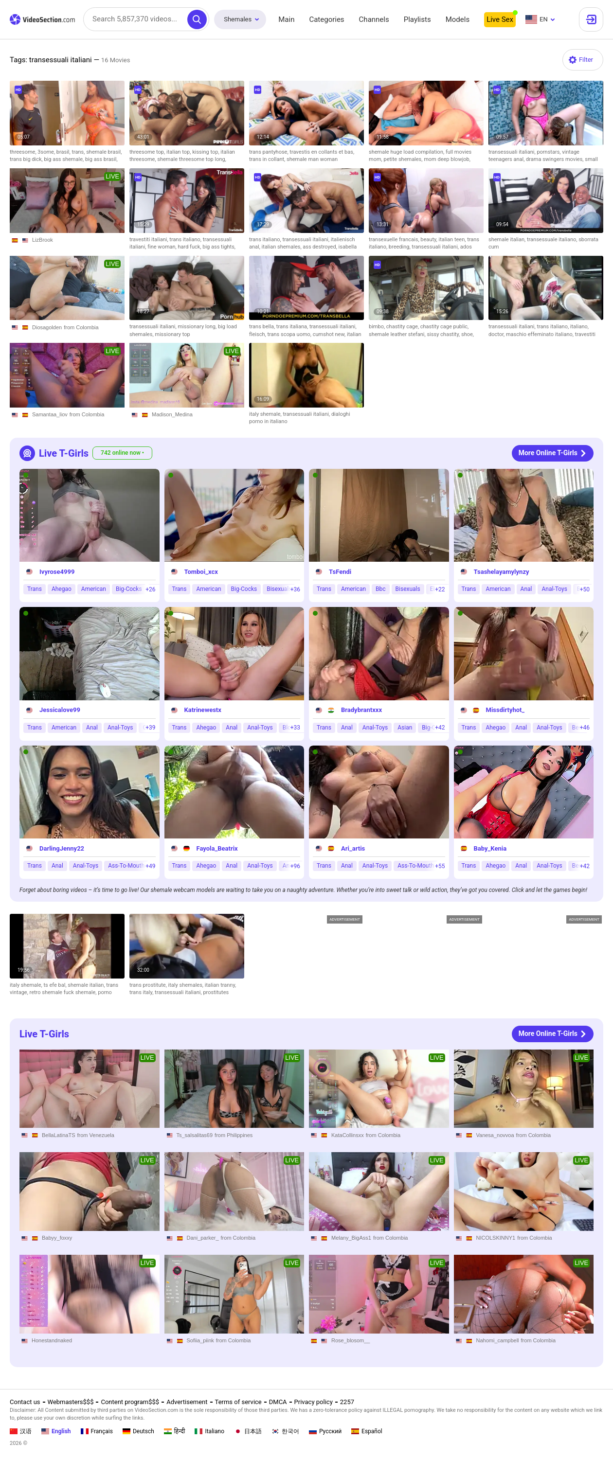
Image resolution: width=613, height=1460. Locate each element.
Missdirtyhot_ (505, 709)
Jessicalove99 (59, 709)
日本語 (248, 1431)
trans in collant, (268, 159)
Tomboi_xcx (201, 571)
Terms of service (238, 1402)
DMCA (278, 1402)
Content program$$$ (130, 1402)
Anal (526, 589)
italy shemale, (266, 414)
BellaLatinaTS (58, 1135)
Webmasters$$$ (71, 1402)
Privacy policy (313, 1402)
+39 (150, 727)
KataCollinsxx (347, 1135)
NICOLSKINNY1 (496, 1237)
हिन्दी (174, 1431)
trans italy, (142, 992)
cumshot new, (330, 334)
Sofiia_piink (200, 1340)
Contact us (25, 1402)
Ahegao (62, 589)
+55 (440, 866)
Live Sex (500, 19)
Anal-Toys (554, 589)
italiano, (579, 326)
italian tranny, (220, 985)
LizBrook (42, 240)
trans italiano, (185, 239)
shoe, (467, 334)
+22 (440, 589)
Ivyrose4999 (56, 571)
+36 (295, 589)
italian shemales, (282, 247)
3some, (46, 152)
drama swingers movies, (555, 159)
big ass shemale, (64, 159)
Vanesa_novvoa (495, 1135)
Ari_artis (353, 848)
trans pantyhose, (269, 152)
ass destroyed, (320, 247)
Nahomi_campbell (497, 1340)
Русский (325, 1431)
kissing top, (206, 152)
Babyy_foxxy (57, 1237)
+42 (440, 727)
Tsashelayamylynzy (501, 571)
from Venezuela (95, 1135)
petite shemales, (403, 159)
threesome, (23, 152)
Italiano (209, 1431)
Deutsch (138, 1431)
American (93, 589)
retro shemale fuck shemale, (64, 992)
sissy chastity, (444, 334)
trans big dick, (27, 159)
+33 (295, 727)
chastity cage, (403, 326)
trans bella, (262, 326)
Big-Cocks (129, 589)
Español (366, 1431)
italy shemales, (186, 985)
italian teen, (453, 239)
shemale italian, (507, 239)
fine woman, (162, 247)
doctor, (497, 334)
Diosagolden (47, 327)
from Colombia (81, 327)
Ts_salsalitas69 (195, 1135)
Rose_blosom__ (350, 1340)
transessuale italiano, (552, 239)
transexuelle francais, (394, 239)
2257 (347, 1402)
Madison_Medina (172, 414)
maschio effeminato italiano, (540, 334)
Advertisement (186, 1402)
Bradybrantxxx (361, 709)
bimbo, (377, 326)
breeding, (400, 247)
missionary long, (198, 326)
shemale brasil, (104, 152)
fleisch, (258, 334)
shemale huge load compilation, (407, 152)
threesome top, (147, 152)
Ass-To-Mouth (126, 865)
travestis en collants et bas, (321, 152)
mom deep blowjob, (447, 159)
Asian (404, 727)
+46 (585, 727)
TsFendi (340, 571)
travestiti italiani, (149, 239)
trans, (79, 152)
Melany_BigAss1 (351, 1237)
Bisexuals (279, 589)
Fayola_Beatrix (217, 848)
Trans (34, 589)
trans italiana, (292, 326)
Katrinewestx (202, 709)
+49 (150, 866)
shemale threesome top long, (191, 159)
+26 (150, 589)
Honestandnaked (52, 1340)
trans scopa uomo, (289, 334)
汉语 (21, 1431)
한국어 (285, 1431)
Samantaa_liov (50, 414)
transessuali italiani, (512, 152)
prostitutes (216, 992)
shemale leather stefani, (398, 334)
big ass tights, (218, 247)
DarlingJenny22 (61, 848)
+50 (585, 589)
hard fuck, (190, 247)
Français (97, 1431)
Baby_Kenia (490, 848)
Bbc (381, 589)
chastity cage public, (444, 326)
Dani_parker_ (203, 1237)
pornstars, (549, 152)
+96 (295, 866)
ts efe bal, (55, 985)
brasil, (64, 152)
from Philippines (233, 1135)
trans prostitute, (148, 985)
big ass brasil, (101, 159)
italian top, (179, 152)
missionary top (172, 334)
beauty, (429, 239)
